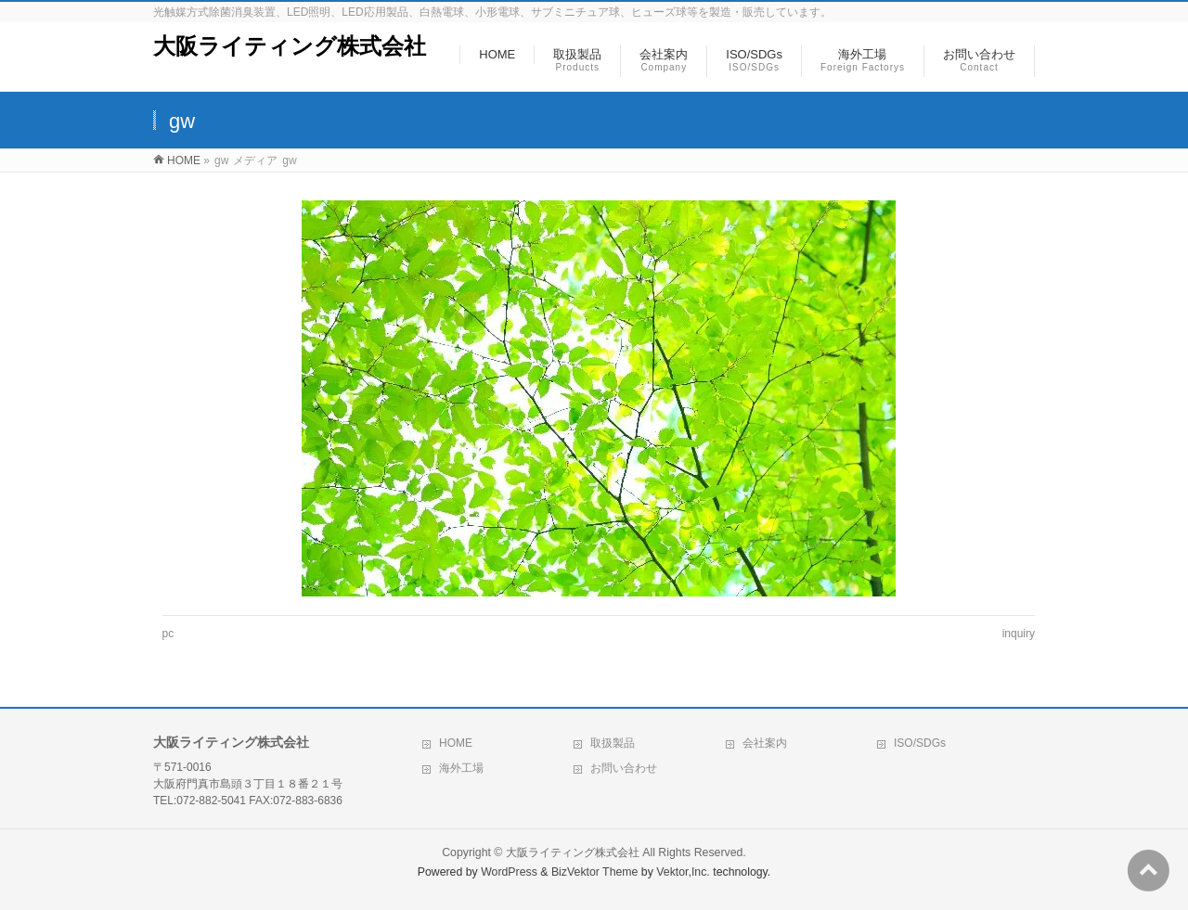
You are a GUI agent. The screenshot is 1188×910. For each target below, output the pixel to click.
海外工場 (461, 768)
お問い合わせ (623, 768)
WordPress (509, 871)
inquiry (1018, 633)
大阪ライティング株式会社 (289, 45)
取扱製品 (612, 743)
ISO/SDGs (920, 743)
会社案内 (764, 743)
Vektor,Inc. (683, 871)
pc (168, 633)
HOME (455, 743)
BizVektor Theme (595, 871)
